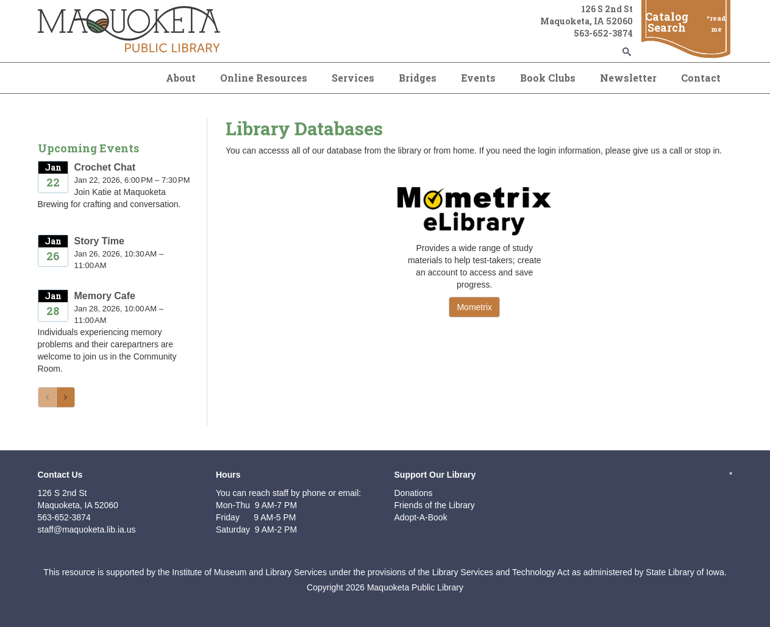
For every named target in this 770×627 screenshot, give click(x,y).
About (181, 77)
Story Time (99, 241)
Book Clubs (548, 77)
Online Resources (263, 77)
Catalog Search (666, 22)
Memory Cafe (104, 296)
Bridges (418, 77)
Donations (413, 493)
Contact (701, 77)
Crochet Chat (104, 167)
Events (478, 77)
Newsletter (628, 77)
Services (353, 77)
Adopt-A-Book (420, 517)
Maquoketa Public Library (415, 587)
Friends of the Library (434, 505)
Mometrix (474, 307)
